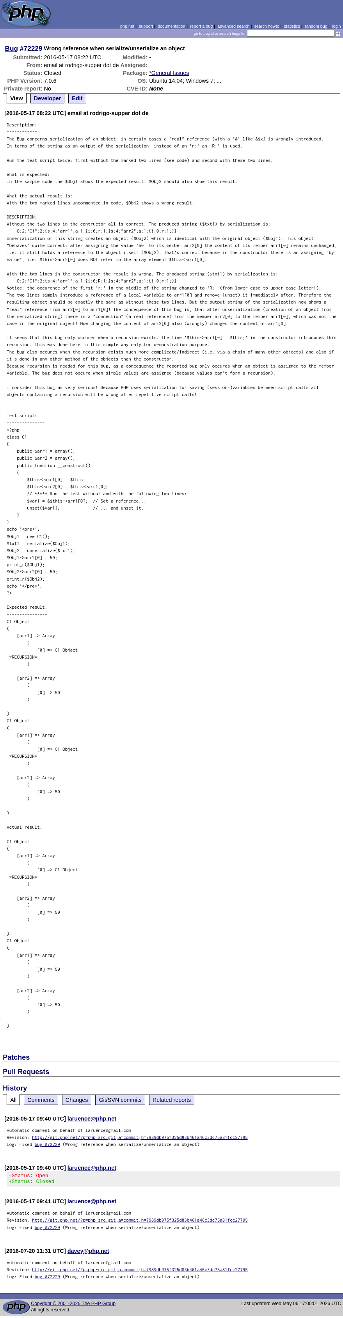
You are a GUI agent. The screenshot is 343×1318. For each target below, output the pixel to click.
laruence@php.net (92, 1119)
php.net (127, 26)
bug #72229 (47, 1144)
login (336, 26)
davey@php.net (88, 1253)
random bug (316, 26)
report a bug (201, 26)
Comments (41, 1100)
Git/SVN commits (120, 1100)
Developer (47, 98)
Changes (77, 1100)
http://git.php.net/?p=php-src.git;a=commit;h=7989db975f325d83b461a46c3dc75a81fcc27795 (140, 1137)
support (146, 26)
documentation (171, 26)
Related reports (172, 1100)
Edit (77, 98)
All (13, 1100)
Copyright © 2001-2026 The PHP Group (73, 1306)
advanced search (233, 26)
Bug (11, 48)
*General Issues (169, 73)
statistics (292, 26)
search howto (266, 26)
